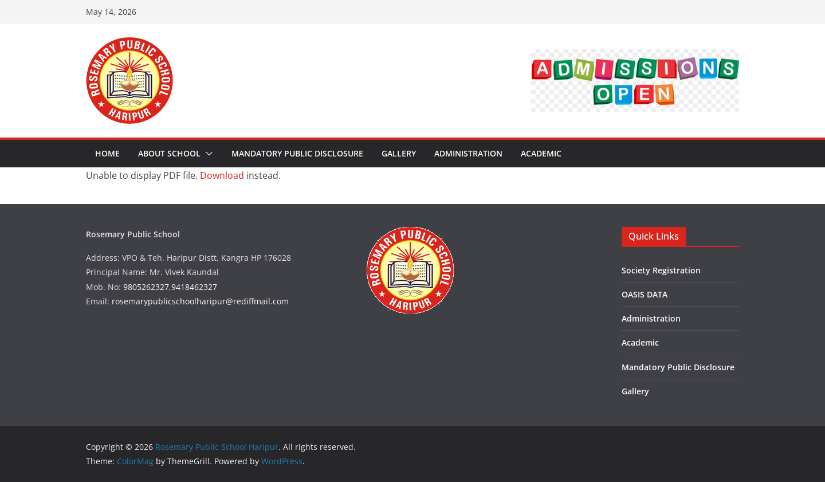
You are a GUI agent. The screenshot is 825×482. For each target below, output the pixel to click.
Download (222, 175)
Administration (468, 153)
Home (107, 153)
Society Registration (661, 270)
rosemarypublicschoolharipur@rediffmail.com (200, 301)
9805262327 (146, 286)
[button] (207, 154)
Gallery (399, 153)
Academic (541, 153)
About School (169, 153)
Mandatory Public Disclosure (297, 153)
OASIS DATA (644, 294)
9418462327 (194, 286)
